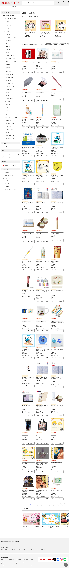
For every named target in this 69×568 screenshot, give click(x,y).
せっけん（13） (10, 83)
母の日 (2, 537)
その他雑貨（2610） (9, 123)
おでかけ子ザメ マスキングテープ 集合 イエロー (28, 456)
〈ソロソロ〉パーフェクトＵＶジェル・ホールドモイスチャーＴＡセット (57, 400)
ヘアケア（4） (9, 95)
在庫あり (6, 146)
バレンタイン (50, 537)
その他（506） (9, 98)
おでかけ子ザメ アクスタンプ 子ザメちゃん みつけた (42, 172)
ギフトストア (13, 543)
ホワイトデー (58, 537)
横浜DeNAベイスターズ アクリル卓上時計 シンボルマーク (42, 344)
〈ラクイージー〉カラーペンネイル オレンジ (42, 117)
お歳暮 (32, 537)
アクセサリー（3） (10, 40)
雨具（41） (9, 49)
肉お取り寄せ (18, 553)
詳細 (23, 72)
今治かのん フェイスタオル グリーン (57, 117)
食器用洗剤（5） (10, 68)
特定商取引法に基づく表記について (22, 567)
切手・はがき (3, 553)
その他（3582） (10, 74)
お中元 (20, 537)
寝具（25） (9, 105)
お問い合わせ (16, 564)
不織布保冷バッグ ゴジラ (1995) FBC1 (42, 428)
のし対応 (6, 172)
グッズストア (31, 543)
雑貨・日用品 (11, 559)
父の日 (15, 537)
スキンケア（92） (10, 86)
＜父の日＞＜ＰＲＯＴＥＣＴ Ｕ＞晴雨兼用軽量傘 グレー (28, 90)
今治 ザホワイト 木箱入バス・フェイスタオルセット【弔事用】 (28, 227)
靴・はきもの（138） (11, 37)
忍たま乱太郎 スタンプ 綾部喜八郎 (57, 344)
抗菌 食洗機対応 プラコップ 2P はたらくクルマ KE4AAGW (28, 315)
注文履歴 (63, 4)
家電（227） (8, 111)
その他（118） (9, 120)
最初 (26, 497)
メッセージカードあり (9, 178)
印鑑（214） (9, 126)
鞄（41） (8, 43)
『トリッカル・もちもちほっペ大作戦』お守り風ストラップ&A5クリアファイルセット (42, 456)
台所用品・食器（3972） (10, 55)
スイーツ (17, 559)
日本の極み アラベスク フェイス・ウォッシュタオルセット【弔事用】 (57, 199)
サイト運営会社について (10, 567)
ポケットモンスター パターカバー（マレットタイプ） (57, 172)
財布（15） (9, 46)
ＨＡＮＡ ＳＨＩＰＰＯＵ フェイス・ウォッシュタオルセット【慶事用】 (42, 199)
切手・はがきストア (4, 543)
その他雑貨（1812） (11, 138)
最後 (63, 497)
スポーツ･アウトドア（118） (12, 117)
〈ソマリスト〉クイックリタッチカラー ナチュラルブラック (28, 286)
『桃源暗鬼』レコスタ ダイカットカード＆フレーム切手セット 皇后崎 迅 (42, 64)
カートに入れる (30, 72)
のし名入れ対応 (8, 175)
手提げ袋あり (7, 183)
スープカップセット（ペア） (41, 144)
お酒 (31, 555)
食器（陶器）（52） (10, 59)
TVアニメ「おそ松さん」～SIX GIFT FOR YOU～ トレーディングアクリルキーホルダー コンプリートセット (42, 287)
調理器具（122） (10, 65)
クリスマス (43, 537)
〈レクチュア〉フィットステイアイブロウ (28, 256)
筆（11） (8, 132)
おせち (37, 537)
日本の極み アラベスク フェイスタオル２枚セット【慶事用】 (42, 372)
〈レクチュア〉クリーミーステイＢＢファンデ (28, 117)
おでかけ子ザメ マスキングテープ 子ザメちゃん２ (57, 428)
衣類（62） (9, 34)
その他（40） (9, 28)
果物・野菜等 (25, 553)
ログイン (58, 4)
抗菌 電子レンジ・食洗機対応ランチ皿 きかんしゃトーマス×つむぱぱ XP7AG (57, 286)
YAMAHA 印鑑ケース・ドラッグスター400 (28, 63)
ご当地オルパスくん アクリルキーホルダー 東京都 (57, 145)
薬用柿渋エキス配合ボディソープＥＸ (42, 256)
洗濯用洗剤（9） (10, 71)
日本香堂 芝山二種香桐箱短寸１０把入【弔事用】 (42, 400)
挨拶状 (5, 181)
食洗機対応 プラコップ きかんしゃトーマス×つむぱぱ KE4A (42, 315)
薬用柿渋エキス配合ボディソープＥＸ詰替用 (57, 256)
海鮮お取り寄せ (11, 553)
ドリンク (24, 555)
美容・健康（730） (9, 77)
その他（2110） (10, 52)
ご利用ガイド (3, 564)
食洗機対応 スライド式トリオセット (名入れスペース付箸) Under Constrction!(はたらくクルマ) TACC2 (57, 315)
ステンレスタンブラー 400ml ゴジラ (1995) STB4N (28, 428)
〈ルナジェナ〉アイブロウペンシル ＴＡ (57, 90)
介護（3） (8, 108)
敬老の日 (26, 537)
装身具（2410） (8, 31)
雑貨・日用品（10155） (8, 16)
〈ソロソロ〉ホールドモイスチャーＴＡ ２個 (42, 227)
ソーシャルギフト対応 (9, 189)
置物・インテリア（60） (10, 19)
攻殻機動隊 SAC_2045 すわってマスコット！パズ (28, 372)
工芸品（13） (9, 22)
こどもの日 (9, 537)
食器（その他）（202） (11, 62)
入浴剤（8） (9, 80)
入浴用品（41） (10, 92)
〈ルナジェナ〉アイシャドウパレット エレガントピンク (42, 90)
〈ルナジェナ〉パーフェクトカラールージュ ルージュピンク (57, 227)
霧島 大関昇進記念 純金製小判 (56, 455)
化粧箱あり (6, 186)
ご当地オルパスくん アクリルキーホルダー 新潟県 (28, 172)
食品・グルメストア (22, 543)
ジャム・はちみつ (12, 555)
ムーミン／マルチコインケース (56, 483)
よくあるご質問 (10, 564)
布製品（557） (9, 129)
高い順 (62, 44)
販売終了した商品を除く (10, 165)
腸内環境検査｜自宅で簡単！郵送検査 (28, 145)
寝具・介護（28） (9, 102)
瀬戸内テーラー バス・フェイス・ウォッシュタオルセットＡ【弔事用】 (27, 400)
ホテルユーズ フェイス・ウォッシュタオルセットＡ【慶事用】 (57, 63)
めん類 (2, 559)
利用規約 (3, 567)
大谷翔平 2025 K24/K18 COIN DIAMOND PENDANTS (28, 484)
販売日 (55, 44)
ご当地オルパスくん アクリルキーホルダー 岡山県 (28, 344)
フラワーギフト (26, 559)
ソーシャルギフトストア (41, 543)
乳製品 (32, 553)
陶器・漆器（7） (10, 25)
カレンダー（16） (10, 135)
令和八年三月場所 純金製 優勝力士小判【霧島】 (42, 484)
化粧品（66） (9, 89)
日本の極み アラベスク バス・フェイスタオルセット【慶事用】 (57, 372)
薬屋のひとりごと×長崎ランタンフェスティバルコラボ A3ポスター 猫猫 (28, 199)
